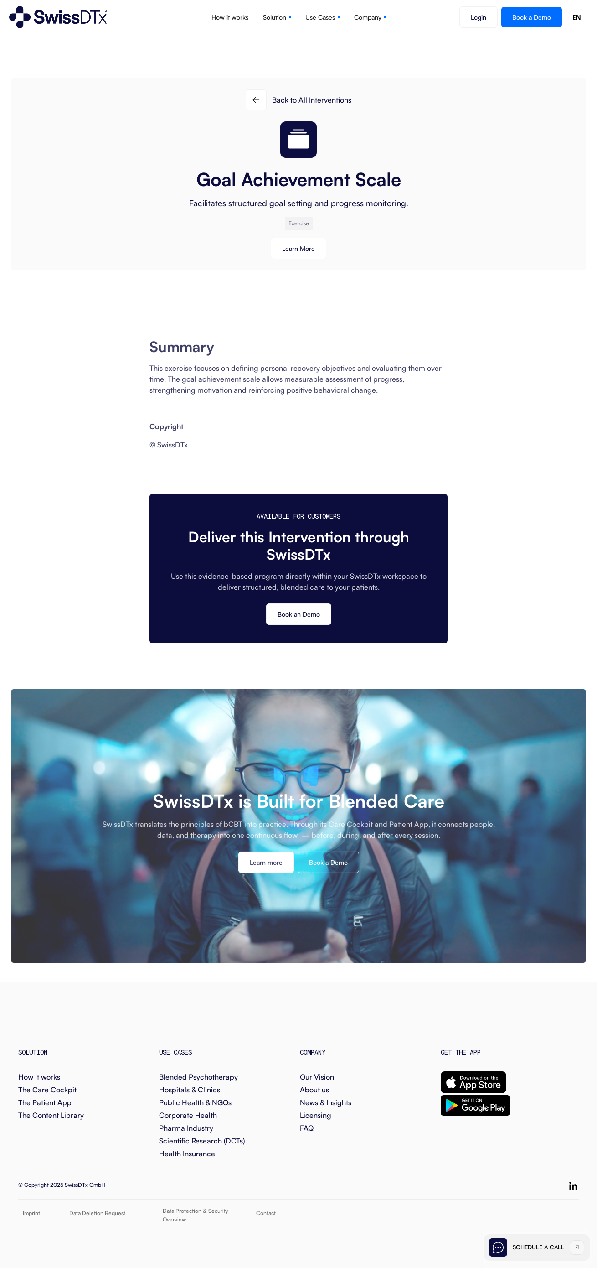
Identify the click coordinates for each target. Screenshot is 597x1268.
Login (478, 17)
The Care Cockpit (47, 1089)
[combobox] (577, 17)
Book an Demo (299, 614)
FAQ (307, 1128)
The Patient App (45, 1102)
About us (314, 1089)
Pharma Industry (186, 1128)
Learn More (298, 248)
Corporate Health (188, 1115)
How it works (39, 1076)
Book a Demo (531, 17)
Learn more (266, 869)
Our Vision (317, 1076)
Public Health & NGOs (195, 1102)
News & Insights (325, 1102)
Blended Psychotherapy (198, 1076)
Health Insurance (187, 1153)
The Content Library (51, 1115)
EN (576, 17)
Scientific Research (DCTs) (202, 1140)
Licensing (315, 1115)
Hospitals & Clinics (189, 1089)
